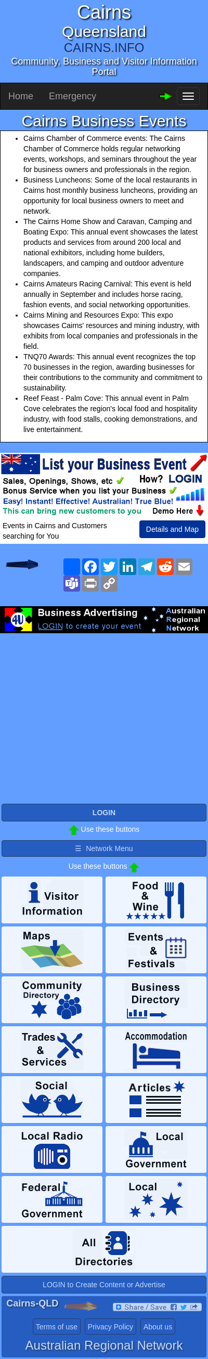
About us (158, 1327)
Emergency (72, 96)
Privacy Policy (110, 1327)
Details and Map (172, 529)
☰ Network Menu (104, 848)
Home (20, 96)
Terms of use (56, 1327)
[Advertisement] (104, 716)
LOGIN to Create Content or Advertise (104, 1284)
